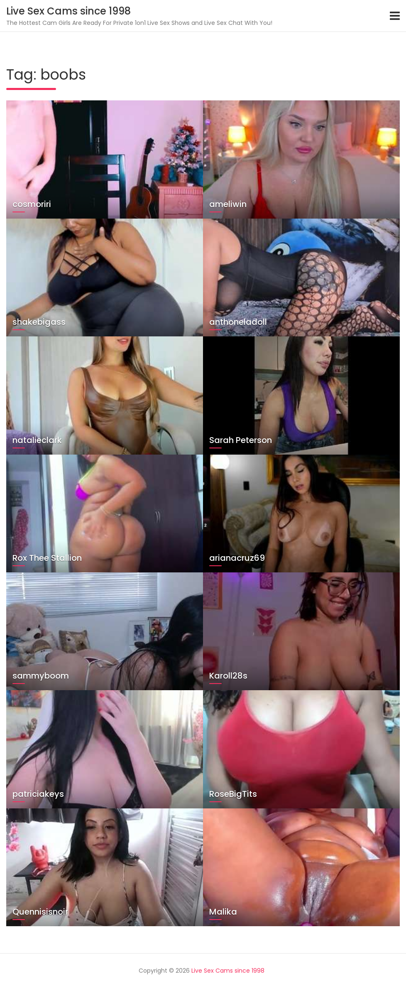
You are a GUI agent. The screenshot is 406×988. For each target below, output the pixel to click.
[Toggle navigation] (395, 16)
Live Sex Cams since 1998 (68, 11)
